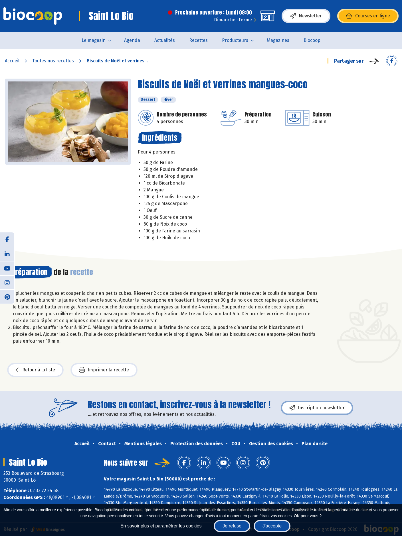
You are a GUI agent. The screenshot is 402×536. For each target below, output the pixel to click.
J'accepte (272, 525)
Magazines (278, 40)
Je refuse (232, 525)
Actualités (164, 40)
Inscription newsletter (317, 408)
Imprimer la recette (104, 370)
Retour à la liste (35, 370)
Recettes (198, 40)
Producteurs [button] (235, 40)
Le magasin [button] (94, 40)
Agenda (132, 40)
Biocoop (312, 40)
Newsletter (306, 16)
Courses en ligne (368, 16)
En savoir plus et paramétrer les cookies (161, 525)
